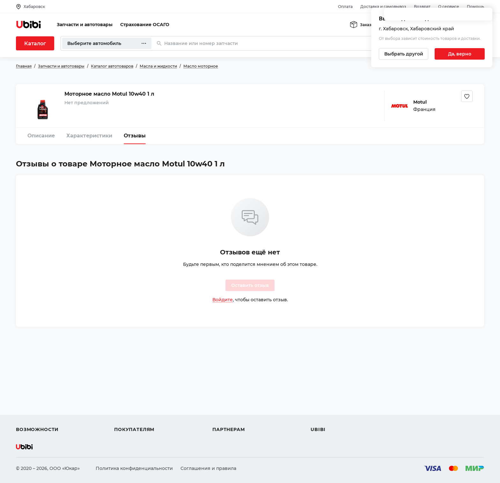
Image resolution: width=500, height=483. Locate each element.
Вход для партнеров (236, 406)
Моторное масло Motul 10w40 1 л (109, 94)
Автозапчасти (32, 383)
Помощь (475, 6)
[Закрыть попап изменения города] (485, 16)
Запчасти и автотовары (85, 24)
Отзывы (135, 136)
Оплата (345, 6)
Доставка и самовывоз (383, 6)
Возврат (422, 6)
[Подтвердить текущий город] (460, 54)
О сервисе (448, 6)
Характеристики (89, 136)
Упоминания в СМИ (334, 418)
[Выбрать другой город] (403, 54)
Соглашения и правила (208, 468)
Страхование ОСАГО (144, 24)
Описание (41, 136)
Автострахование (37, 395)
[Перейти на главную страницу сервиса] (28, 24)
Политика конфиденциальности (134, 468)
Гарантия (125, 418)
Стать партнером (232, 418)
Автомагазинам (231, 395)
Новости (321, 406)
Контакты (322, 395)
